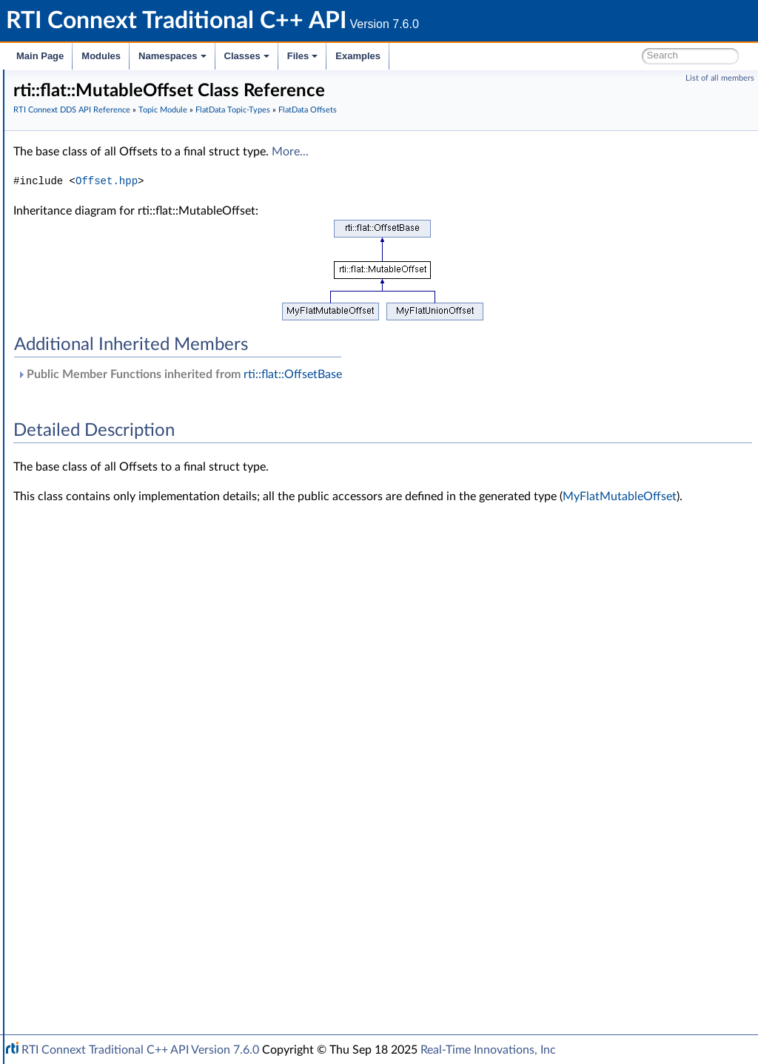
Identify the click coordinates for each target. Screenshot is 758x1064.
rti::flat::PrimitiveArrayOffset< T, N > (167, 604)
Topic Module (79, 213)
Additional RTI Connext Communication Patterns (160, 929)
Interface (57, 962)
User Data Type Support (116, 262)
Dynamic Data (94, 327)
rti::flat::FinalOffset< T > (139, 490)
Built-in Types (91, 294)
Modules (101, 55)
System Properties (90, 897)
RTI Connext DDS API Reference (112, 180)
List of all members (719, 78)
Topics (75, 229)
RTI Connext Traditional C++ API (87, 83)
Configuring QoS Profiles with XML (128, 913)
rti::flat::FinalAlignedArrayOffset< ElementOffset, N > (204, 701)
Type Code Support (105, 278)
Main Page (40, 55)
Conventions (66, 148)
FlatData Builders (112, 376)
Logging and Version (93, 831)
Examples (357, 55)
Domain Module (86, 197)
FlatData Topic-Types (108, 359)
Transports (72, 799)
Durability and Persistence (108, 880)
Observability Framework (105, 864)
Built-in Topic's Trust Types (121, 311)
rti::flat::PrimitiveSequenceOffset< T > (171, 587)
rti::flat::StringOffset (130, 620)
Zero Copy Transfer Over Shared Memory (155, 245)
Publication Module (93, 750)
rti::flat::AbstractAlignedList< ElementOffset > (188, 636)
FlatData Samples (112, 392)
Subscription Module (96, 766)
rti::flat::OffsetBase (127, 473)
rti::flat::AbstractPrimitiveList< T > (161, 571)
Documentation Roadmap (96, 132)
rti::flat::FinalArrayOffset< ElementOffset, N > (188, 685)
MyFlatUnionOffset (128, 457)
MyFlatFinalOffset (125, 425)
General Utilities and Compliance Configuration (156, 848)
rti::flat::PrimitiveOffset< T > (148, 538)
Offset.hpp (329, 219)
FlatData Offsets (110, 408)
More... (512, 190)
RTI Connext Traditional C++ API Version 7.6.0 (140, 1050)
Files (302, 55)
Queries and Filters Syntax (108, 815)
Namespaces (172, 55)
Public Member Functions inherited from (401, 413)
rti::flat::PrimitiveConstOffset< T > (162, 522)
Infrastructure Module (99, 783)
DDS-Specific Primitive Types (127, 343)
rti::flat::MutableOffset (135, 506)
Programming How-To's (90, 945)
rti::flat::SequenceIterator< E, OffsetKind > (181, 555)
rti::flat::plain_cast (125, 718)
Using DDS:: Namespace (93, 164)
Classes (246, 55)
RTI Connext (53, 99)
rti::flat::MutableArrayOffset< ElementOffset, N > (196, 669)
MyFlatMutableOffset (133, 441)
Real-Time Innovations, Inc (488, 1050)
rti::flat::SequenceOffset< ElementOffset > (180, 652)
